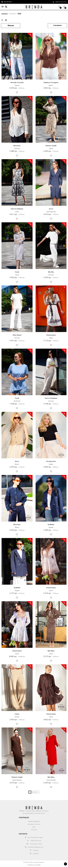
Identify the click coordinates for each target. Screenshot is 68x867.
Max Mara (51, 651)
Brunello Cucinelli (17, 82)
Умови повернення (34, 821)
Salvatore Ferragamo (51, 82)
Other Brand (17, 335)
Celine (17, 714)
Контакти (34, 830)
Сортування (57, 25)
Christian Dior (51, 461)
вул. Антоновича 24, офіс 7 (34, 837)
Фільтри (11, 25)
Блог (34, 827)
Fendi (17, 272)
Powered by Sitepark (34, 865)
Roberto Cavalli (51, 146)
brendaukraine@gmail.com (34, 847)
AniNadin (51, 524)
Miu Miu (51, 272)
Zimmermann (51, 335)
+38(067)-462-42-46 (34, 840)
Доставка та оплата (34, 824)
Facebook (34, 850)
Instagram (34, 853)
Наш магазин (7, 2)
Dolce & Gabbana (17, 209)
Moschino (17, 146)
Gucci (51, 209)
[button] (3, 6)
